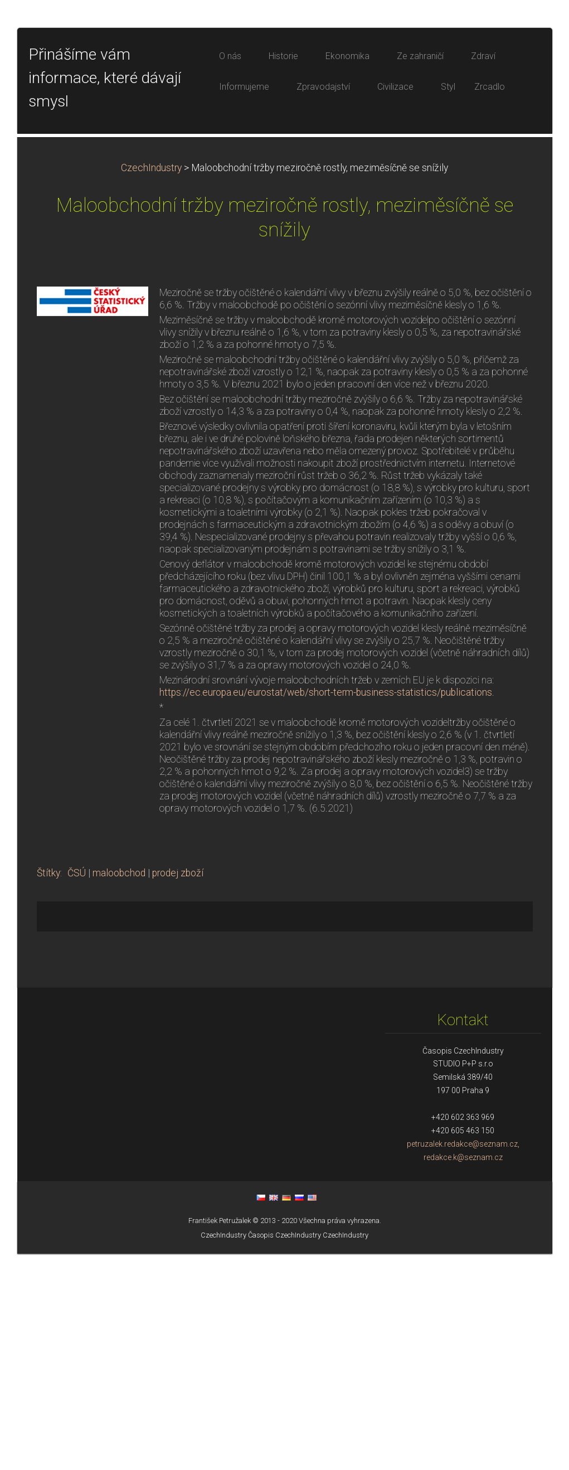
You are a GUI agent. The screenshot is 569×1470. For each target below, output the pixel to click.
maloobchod (119, 1089)
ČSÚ (76, 1089)
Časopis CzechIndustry (284, 1451)
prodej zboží (177, 1089)
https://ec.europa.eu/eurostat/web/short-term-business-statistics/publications (325, 908)
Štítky (48, 1089)
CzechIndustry (151, 384)
